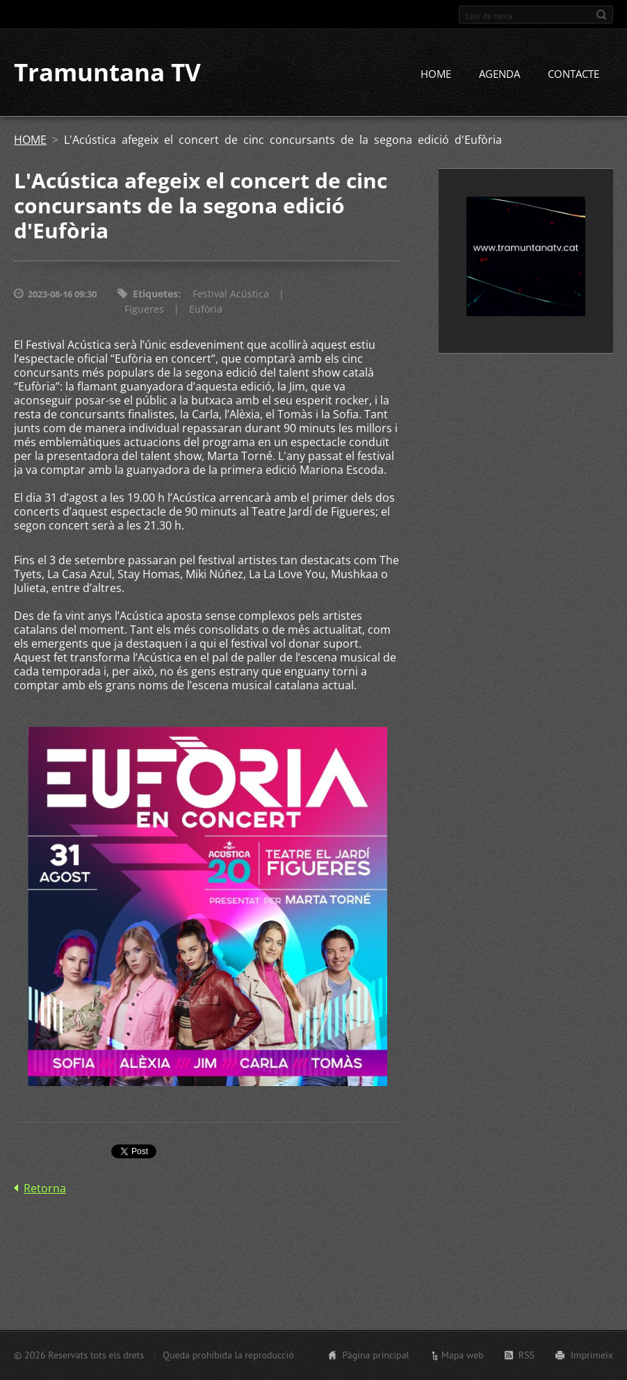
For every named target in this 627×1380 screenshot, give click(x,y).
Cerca (601, 14)
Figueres (144, 309)
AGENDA (499, 74)
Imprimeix (592, 1355)
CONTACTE (573, 74)
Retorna (45, 1188)
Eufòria (205, 309)
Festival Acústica (231, 294)
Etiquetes (155, 294)
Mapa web (462, 1355)
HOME (436, 74)
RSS (527, 1355)
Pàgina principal (375, 1355)
